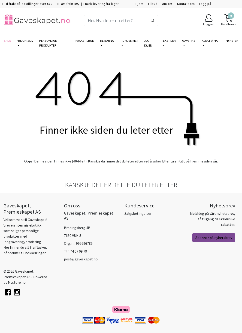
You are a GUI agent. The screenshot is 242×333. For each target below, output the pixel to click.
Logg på (205, 4)
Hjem (139, 4)
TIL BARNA (107, 40)
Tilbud (152, 4)
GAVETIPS (188, 40)
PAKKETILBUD (85, 40)
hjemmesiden (201, 161)
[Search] (121, 20)
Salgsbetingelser (137, 213)
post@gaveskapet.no (81, 259)
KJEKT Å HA (210, 40)
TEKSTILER (168, 40)
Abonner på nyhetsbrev (213, 237)
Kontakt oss (185, 4)
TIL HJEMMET (129, 40)
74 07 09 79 (78, 251)
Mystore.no (17, 282)
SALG (7, 40)
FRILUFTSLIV (25, 40)
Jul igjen (148, 43)
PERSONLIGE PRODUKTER (48, 43)
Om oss (167, 4)
